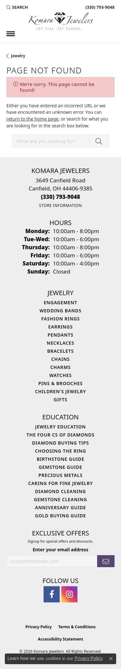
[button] (17, 7)
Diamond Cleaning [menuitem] (60, 491)
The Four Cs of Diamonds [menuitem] (60, 435)
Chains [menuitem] (60, 359)
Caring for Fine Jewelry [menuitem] (60, 483)
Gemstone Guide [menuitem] (60, 467)
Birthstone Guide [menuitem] (61, 459)
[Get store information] (60, 205)
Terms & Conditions (77, 627)
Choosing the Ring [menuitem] (60, 451)
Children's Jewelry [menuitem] (60, 391)
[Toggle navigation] (10, 34)
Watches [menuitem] (60, 375)
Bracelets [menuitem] (60, 351)
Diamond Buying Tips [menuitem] (60, 443)
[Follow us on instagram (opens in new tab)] (69, 594)
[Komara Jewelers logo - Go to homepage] (60, 21)
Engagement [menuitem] (60, 302)
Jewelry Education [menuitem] (60, 427)
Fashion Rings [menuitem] (60, 319)
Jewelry (18, 56)
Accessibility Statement (60, 639)
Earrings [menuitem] (60, 327)
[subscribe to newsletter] (106, 561)
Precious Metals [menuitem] (60, 475)
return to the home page (32, 119)
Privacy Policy (38, 627)
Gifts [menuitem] (60, 399)
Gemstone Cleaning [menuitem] (60, 499)
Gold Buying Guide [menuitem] (60, 516)
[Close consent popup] (111, 659)
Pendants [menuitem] (60, 335)
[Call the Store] (60, 196)
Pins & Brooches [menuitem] (60, 383)
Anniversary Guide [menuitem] (60, 507)
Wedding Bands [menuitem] (61, 311)
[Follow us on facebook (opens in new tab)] (52, 594)
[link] (99, 7)
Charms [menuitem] (60, 367)
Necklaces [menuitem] (60, 343)
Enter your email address (60, 549)
